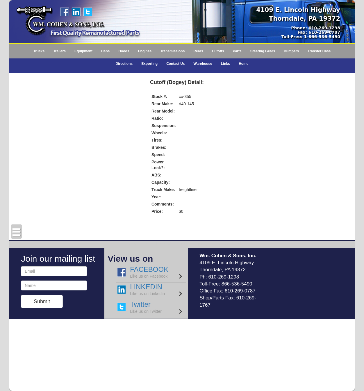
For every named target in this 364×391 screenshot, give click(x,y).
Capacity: (160, 182)
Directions (124, 64)
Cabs (105, 51)
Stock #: (159, 96)
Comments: (162, 204)
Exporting (149, 64)
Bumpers (291, 51)
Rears (198, 51)
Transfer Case (319, 51)
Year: (156, 196)
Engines (145, 51)
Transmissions (172, 51)
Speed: (158, 154)
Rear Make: (162, 103)
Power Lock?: (158, 165)
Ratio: (157, 118)
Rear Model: (163, 111)
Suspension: (163, 125)
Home (243, 64)
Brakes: (158, 147)
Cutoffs (218, 51)
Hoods (123, 51)
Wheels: (159, 133)
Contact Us (175, 64)
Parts (237, 51)
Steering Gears (262, 51)
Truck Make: (163, 189)
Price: (157, 211)
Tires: (157, 140)
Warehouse (203, 64)
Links (225, 64)
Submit (42, 301)
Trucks (38, 51)
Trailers (59, 51)
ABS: (156, 175)
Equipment (83, 51)
